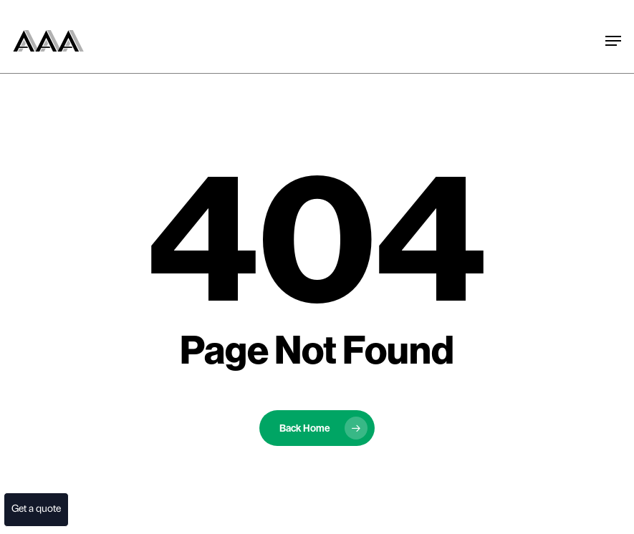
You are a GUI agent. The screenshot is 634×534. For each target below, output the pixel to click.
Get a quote (34, 509)
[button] (607, 7)
